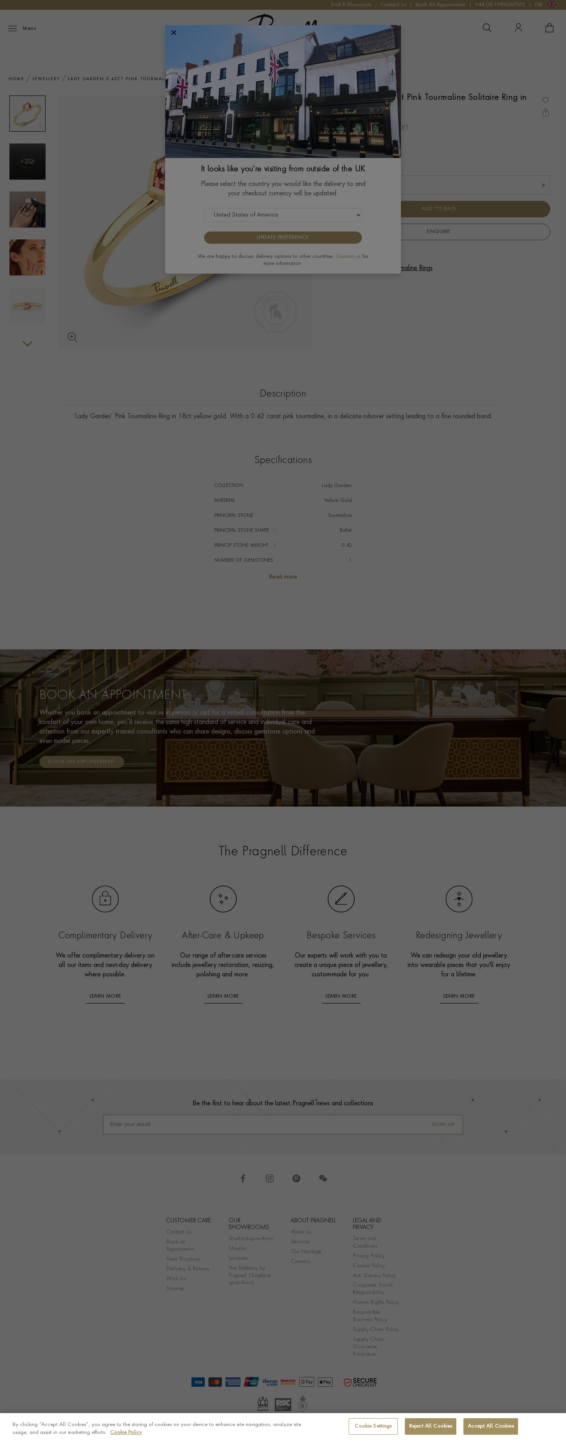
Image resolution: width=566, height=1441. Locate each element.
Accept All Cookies (490, 1426)
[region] (283, 1427)
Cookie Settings (373, 1426)
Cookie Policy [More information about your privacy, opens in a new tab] (126, 1432)
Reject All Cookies (430, 1426)
